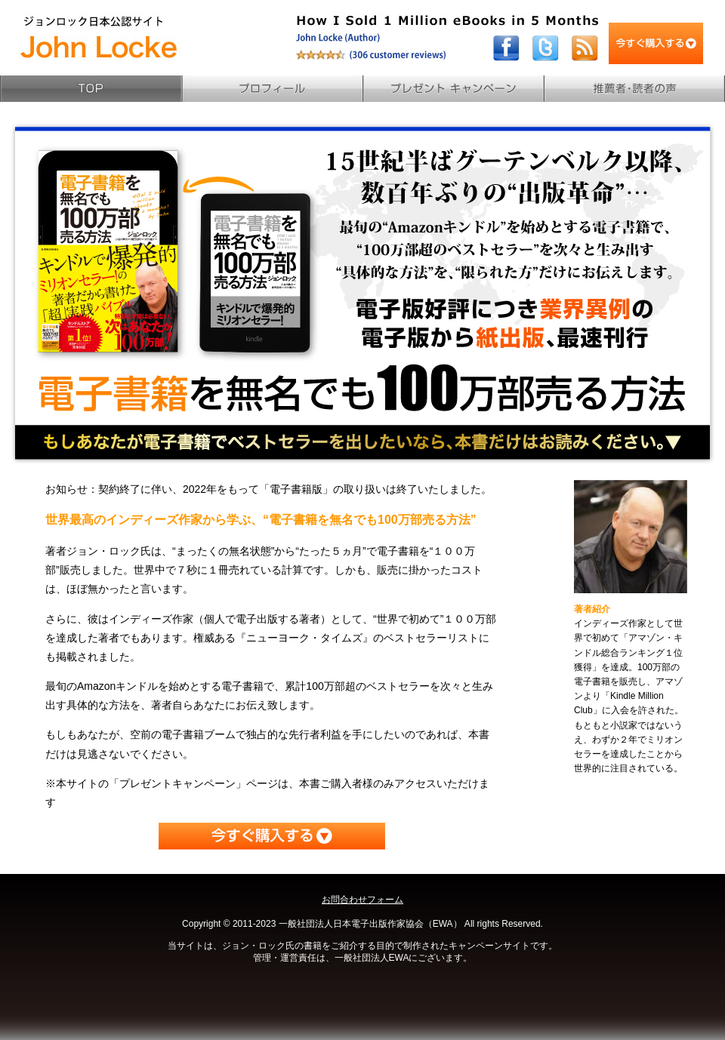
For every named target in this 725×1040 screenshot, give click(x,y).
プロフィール (271, 88)
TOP (90, 88)
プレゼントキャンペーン (453, 88)
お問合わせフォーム (362, 899)
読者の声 (634, 88)
